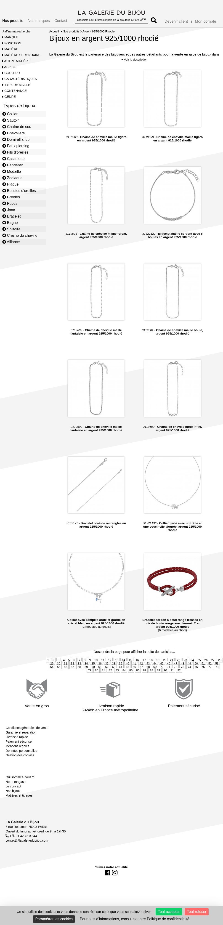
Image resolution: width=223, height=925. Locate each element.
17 (144, 660)
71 (168, 667)
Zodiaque (12, 178)
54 (51, 667)
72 (175, 667)
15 (130, 660)
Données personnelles (21, 750)
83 (117, 670)
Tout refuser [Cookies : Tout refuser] (196, 912)
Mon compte (205, 21)
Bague (10, 223)
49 (189, 663)
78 (216, 667)
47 (175, 663)
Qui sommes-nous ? (19, 777)
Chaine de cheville (19, 235)
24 (192, 660)
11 (102, 660)
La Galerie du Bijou (22, 822)
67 (141, 667)
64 (120, 667)
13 (116, 660)
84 (124, 670)
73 (182, 667)
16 (137, 660)
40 (127, 663)
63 (113, 667)
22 (178, 660)
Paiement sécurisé (18, 741)
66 (134, 667)
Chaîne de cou (16, 127)
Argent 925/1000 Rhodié (99, 31)
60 (93, 667)
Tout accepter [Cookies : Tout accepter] (169, 912)
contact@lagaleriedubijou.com (26, 840)
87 (144, 670)
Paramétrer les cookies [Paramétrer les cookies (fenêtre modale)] (54, 919)
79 (89, 670)
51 (203, 663)
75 (196, 667)
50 (196, 663)
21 (171, 660)
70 (161, 667)
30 (58, 663)
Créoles (11, 197)
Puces (9, 203)
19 (157, 660)
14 (123, 660)
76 (203, 667)
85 (131, 670)
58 (79, 667)
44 (155, 663)
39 (120, 663)
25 (199, 660)
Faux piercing (15, 146)
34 (86, 663)
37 (106, 663)
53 (216, 663)
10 (96, 660)
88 (151, 670)
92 (179, 670)
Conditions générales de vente (26, 728)
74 (189, 667)
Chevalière (13, 133)
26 (205, 660)
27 (212, 660)
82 (110, 670)
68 (148, 667)
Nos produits (12, 21)
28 (219, 660)
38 (113, 663)
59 (86, 667)
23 (185, 660)
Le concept (13, 786)
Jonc (8, 210)
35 (93, 663)
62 (106, 667)
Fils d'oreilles (15, 152)
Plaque (10, 184)
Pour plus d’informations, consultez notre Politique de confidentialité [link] (134, 919)
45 (161, 663)
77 (210, 667)
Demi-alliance (15, 139)
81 (103, 670)
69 (155, 667)
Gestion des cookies (19, 755)
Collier (10, 114)
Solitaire (11, 229)
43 (148, 663)
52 (210, 663)
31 (65, 663)
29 (51, 663)
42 (141, 663)
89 (158, 670)
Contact (60, 21)
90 (165, 670)
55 (58, 667)
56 (65, 667)
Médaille (11, 171)
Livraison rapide (16, 737)
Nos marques (39, 21)
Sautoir (10, 120)
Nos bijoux (12, 791)
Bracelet (11, 216)
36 (99, 663)
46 (168, 663)
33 (79, 663)
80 (96, 670)
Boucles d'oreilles (19, 191)
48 (182, 663)
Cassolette (13, 159)
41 (134, 663)
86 (137, 670)
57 (72, 667)
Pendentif (12, 165)
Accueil (54, 31)
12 (109, 660)
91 (172, 670)
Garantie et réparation (20, 732)
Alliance (11, 242)
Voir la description (134, 59)
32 (72, 663)
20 (164, 660)
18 (151, 660)
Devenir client (176, 21)
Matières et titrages (18, 795)
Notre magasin (15, 782)
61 (99, 667)
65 (127, 667)
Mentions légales (17, 746)
